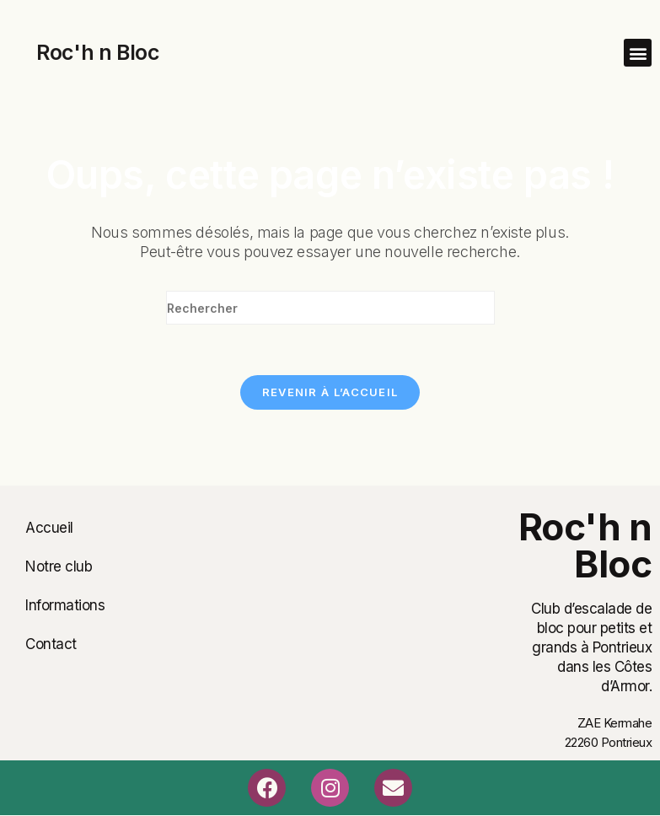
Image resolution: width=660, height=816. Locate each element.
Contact (51, 644)
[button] (638, 53)
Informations (65, 605)
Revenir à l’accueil (330, 392)
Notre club (58, 566)
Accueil (49, 527)
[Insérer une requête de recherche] (330, 308)
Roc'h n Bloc (97, 52)
